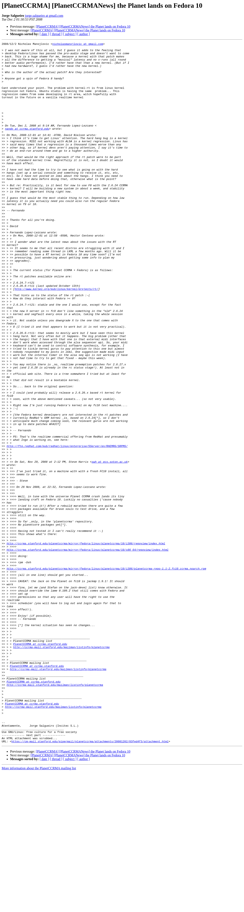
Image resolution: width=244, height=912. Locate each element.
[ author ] (83, 34)
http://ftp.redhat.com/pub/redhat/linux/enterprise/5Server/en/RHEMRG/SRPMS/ (66, 527)
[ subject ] (70, 34)
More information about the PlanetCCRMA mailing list (39, 908)
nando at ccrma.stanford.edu (27, 146)
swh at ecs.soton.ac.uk (110, 546)
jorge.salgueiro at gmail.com (44, 15)
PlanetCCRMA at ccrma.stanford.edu (40, 764)
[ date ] (44, 34)
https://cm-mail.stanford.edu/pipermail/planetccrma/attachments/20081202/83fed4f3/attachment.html (90, 881)
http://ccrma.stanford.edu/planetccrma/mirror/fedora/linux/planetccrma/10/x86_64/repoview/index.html (87, 651)
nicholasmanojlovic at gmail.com (77, 44)
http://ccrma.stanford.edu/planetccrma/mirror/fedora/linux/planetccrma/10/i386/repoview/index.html (85, 644)
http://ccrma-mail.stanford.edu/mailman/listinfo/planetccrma (61, 768)
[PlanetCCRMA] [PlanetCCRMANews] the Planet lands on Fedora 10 (83, 26)
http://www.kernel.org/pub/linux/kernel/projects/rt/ (56, 338)
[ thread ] (56, 34)
